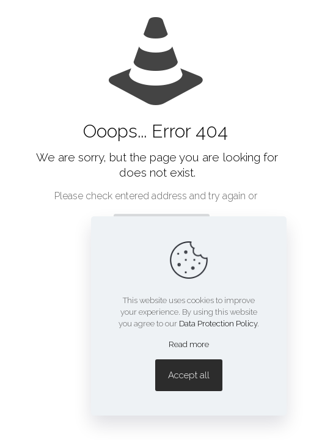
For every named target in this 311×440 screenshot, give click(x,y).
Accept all (189, 375)
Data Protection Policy (218, 323)
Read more (189, 344)
